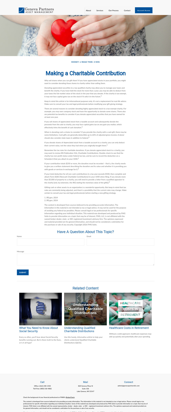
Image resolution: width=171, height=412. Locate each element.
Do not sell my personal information (42, 409)
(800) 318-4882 (46, 383)
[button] (88, 5)
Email (89, 231)
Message (20, 246)
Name (19, 231)
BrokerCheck (70, 392)
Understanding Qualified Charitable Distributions (79, 324)
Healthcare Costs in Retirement (129, 322)
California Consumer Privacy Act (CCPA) (91, 407)
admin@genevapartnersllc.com (129, 380)
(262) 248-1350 (45, 380)
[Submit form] (23, 267)
